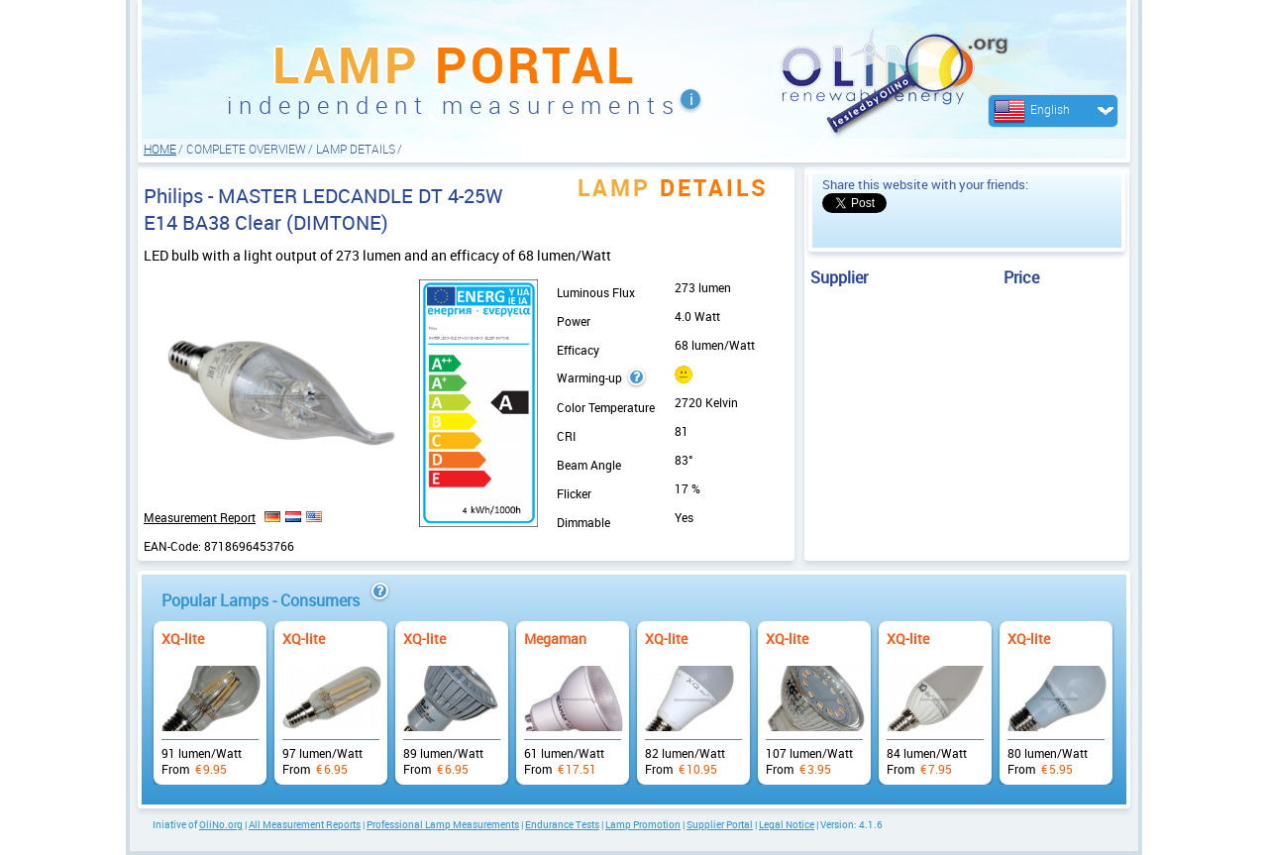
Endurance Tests (562, 824)
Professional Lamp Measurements (443, 824)
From (210, 693)
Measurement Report (200, 517)
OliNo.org (221, 824)
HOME (160, 149)
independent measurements (454, 105)
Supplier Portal (720, 824)
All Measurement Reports (305, 824)
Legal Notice (786, 824)
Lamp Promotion (643, 824)
